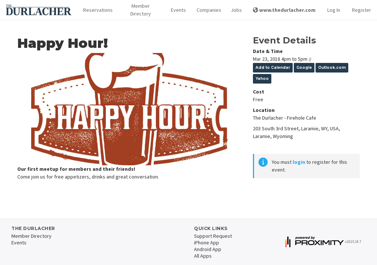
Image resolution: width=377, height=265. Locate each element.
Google (304, 67)
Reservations (96, 10)
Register (361, 10)
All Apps (203, 255)
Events (178, 10)
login (299, 162)
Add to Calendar (273, 67)
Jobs (236, 10)
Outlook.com (332, 67)
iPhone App (206, 242)
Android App (207, 249)
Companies (208, 10)
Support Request (213, 236)
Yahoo (262, 78)
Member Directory (140, 10)
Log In (333, 10)
